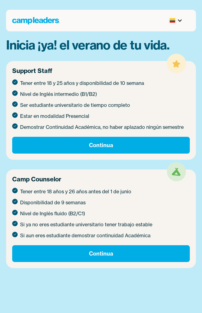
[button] (175, 20)
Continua (101, 145)
